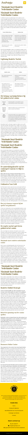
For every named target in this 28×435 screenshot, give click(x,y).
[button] (24, 2)
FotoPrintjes (6, 2)
